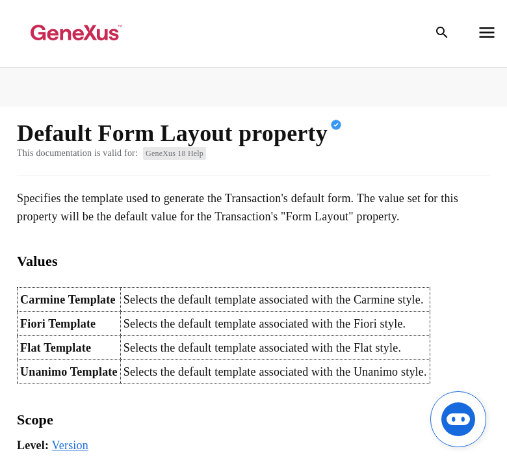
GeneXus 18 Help (174, 153)
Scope (35, 419)
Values (37, 261)
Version (70, 445)
